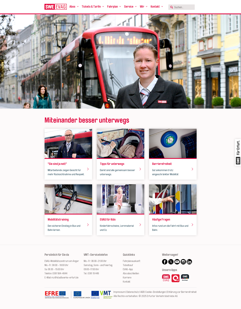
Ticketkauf (128, 265)
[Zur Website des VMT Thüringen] (106, 296)
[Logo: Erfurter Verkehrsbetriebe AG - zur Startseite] (55, 6)
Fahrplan (112, 6)
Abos (72, 6)
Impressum (119, 291)
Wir (142, 6)
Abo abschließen (131, 273)
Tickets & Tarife (91, 6)
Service (128, 6)
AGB (142, 291)
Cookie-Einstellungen (155, 291)
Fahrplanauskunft (131, 261)
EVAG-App (128, 269)
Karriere (127, 277)
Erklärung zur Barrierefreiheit (182, 291)
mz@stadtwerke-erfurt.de (64, 277)
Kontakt (155, 6)
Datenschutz (133, 291)
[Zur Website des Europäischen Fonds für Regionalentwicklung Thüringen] (67, 296)
